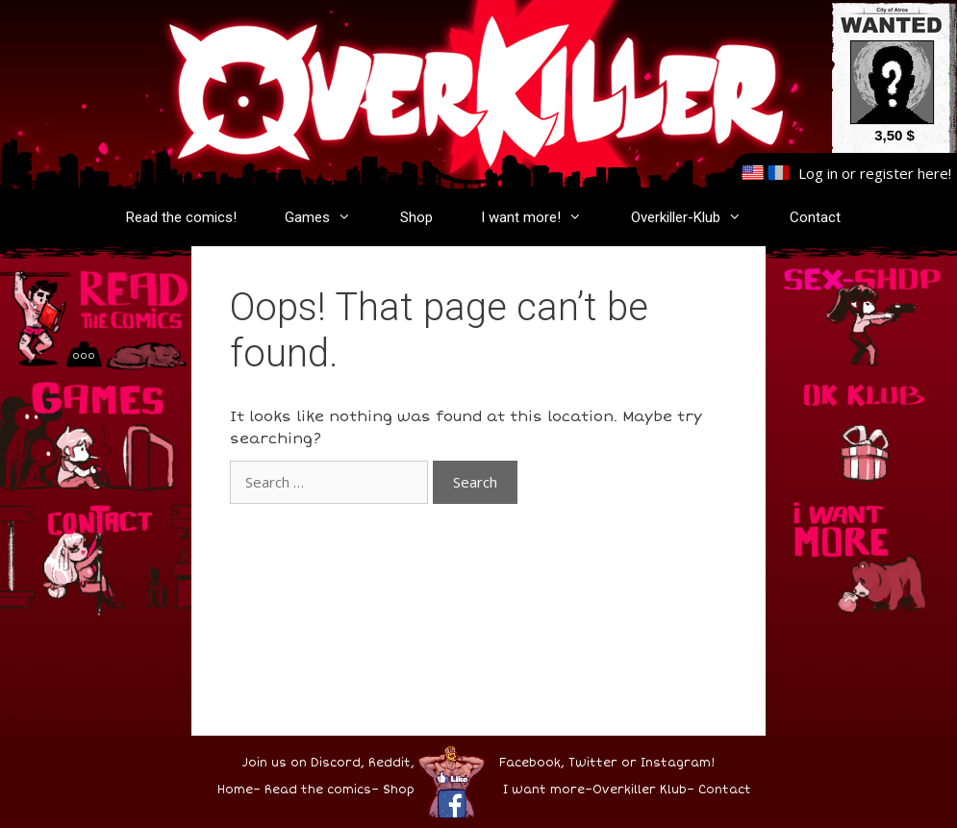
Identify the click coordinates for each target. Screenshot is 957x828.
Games (327, 217)
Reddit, (390, 763)
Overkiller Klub (639, 790)
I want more (544, 790)
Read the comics (317, 790)
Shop (416, 217)
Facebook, (532, 763)
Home (235, 790)
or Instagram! (668, 763)
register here (904, 173)
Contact (815, 217)
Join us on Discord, (303, 763)
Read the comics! (181, 217)
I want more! (541, 217)
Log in (818, 173)
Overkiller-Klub (696, 217)
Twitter (592, 763)
